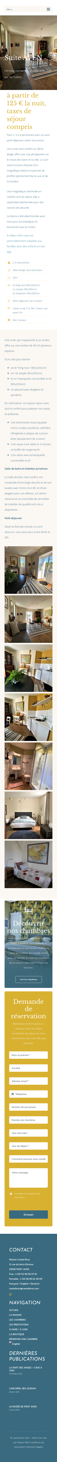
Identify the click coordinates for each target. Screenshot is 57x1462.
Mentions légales (34, 1447)
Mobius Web (23, 1442)
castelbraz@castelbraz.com (24, 1288)
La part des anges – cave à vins (25, 1369)
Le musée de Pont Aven (23, 1406)
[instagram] (10, 1294)
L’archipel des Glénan (22, 1388)
